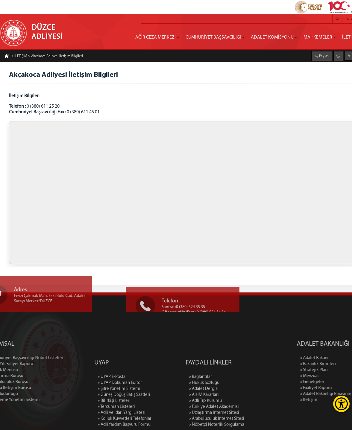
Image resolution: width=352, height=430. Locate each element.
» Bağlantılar (200, 400)
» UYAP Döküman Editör (120, 406)
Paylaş (323, 56)
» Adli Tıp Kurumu (205, 424)
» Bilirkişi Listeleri (114, 424)
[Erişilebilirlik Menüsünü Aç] (341, 404)
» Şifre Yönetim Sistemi (119, 412)
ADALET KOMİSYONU (272, 37)
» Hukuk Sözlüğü (204, 406)
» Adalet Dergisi (204, 412)
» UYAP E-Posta (111, 400)
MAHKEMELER (318, 37)
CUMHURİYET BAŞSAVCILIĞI (213, 37)
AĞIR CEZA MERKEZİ (155, 37)
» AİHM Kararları (204, 418)
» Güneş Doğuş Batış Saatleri (124, 418)
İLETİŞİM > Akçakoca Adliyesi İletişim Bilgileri (47, 56)
